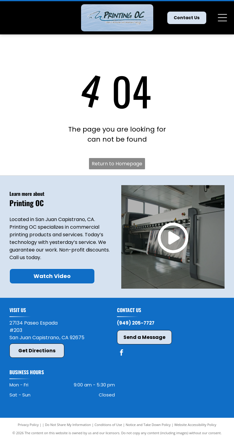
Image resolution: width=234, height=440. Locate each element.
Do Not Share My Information (68, 424)
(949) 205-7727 (135, 323)
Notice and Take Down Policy (148, 424)
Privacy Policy (28, 424)
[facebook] (121, 353)
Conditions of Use (108, 424)
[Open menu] (222, 17)
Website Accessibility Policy (195, 424)
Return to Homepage (117, 163)
